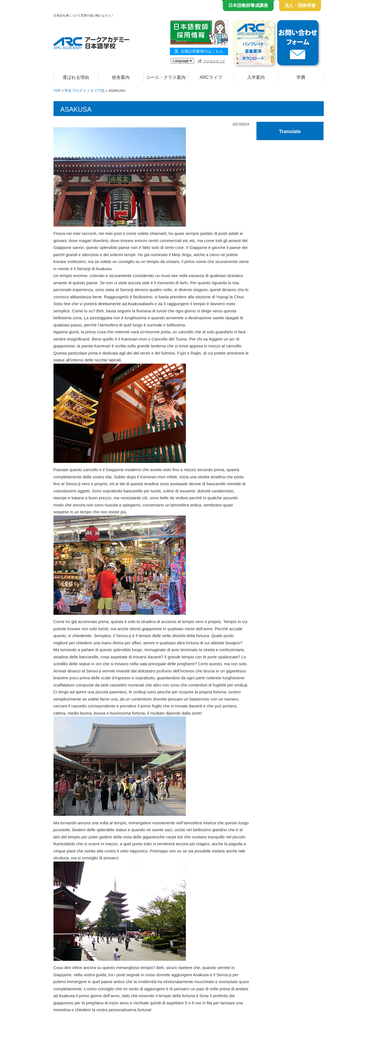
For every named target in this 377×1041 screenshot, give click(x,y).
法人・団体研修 (300, 5)
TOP (57, 90)
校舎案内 (121, 77)
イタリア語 (96, 90)
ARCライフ (211, 77)
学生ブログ (73, 90)
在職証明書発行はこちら (199, 51)
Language (182, 61)
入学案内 (256, 77)
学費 (300, 77)
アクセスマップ (214, 61)
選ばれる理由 (76, 77)
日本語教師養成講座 (248, 5)
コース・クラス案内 (166, 77)
